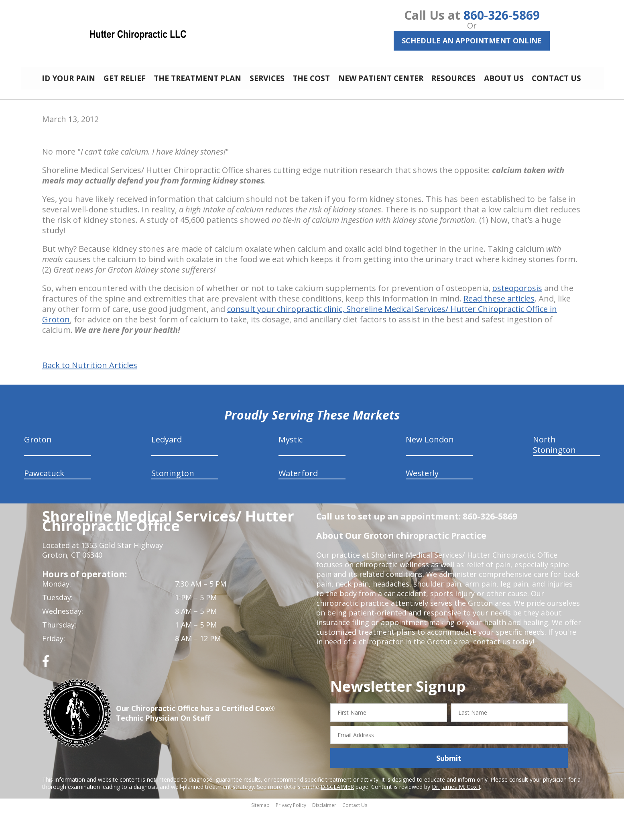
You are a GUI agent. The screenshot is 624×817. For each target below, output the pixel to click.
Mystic (290, 445)
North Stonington (554, 450)
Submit (448, 764)
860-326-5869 (501, 15)
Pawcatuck (44, 479)
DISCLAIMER (337, 793)
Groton (38, 445)
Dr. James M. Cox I (456, 793)
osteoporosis (517, 294)
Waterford (298, 479)
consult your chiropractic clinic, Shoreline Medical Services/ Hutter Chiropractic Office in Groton (299, 320)
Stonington (172, 479)
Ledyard (166, 445)
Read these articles (499, 304)
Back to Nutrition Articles (89, 371)
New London (430, 445)
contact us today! (503, 647)
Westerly (422, 479)
